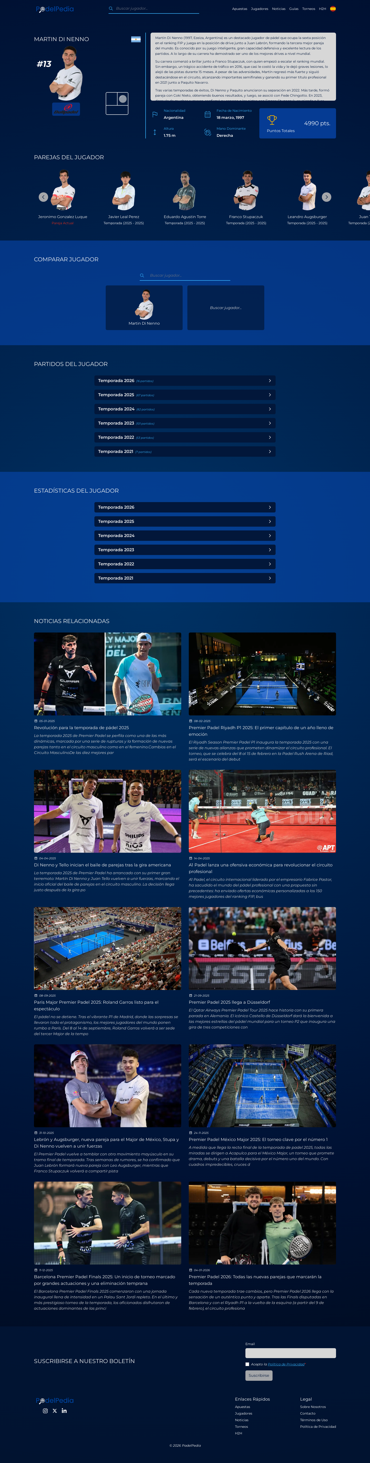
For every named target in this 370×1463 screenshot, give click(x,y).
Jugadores (259, 9)
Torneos (308, 9)
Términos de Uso (314, 1420)
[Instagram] (45, 1410)
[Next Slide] (326, 197)
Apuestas (239, 9)
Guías (294, 9)
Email (250, 1344)
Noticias (279, 9)
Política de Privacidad (286, 1364)
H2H (322, 9)
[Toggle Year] (270, 380)
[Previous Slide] (43, 197)
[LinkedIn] (64, 1410)
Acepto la (278, 1364)
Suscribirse (259, 1375)
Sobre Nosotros (313, 1407)
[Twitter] (54, 1410)
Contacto (307, 1413)
